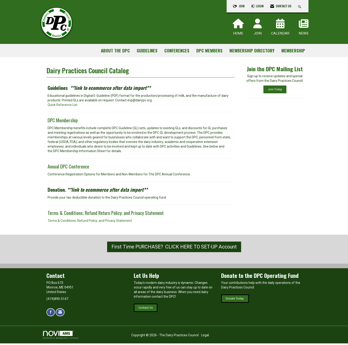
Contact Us (145, 309)
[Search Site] (300, 6)
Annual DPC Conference (69, 167)
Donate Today (235, 300)
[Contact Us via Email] (60, 314)
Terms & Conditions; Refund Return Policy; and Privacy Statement (106, 214)
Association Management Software (61, 336)
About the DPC (115, 50)
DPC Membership (63, 121)
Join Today (275, 89)
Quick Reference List (62, 106)
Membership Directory (251, 50)
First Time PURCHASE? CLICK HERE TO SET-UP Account (174, 248)
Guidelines (147, 50)
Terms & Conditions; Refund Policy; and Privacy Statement (90, 222)
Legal (205, 337)
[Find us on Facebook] (50, 314)
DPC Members (209, 50)
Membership (293, 50)
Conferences (176, 50)
